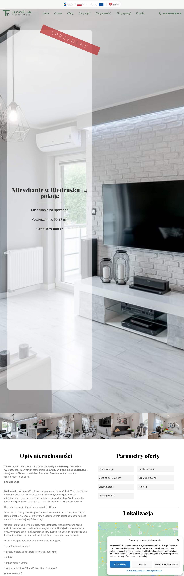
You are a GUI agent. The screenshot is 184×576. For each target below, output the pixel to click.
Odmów (142, 564)
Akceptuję (120, 564)
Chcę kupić (84, 13)
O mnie (58, 13)
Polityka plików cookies (135, 571)
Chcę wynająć (123, 13)
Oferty (70, 13)
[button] (178, 540)
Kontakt (140, 13)
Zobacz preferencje (166, 564)
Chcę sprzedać (103, 13)
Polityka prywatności (154, 571)
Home (46, 13)
